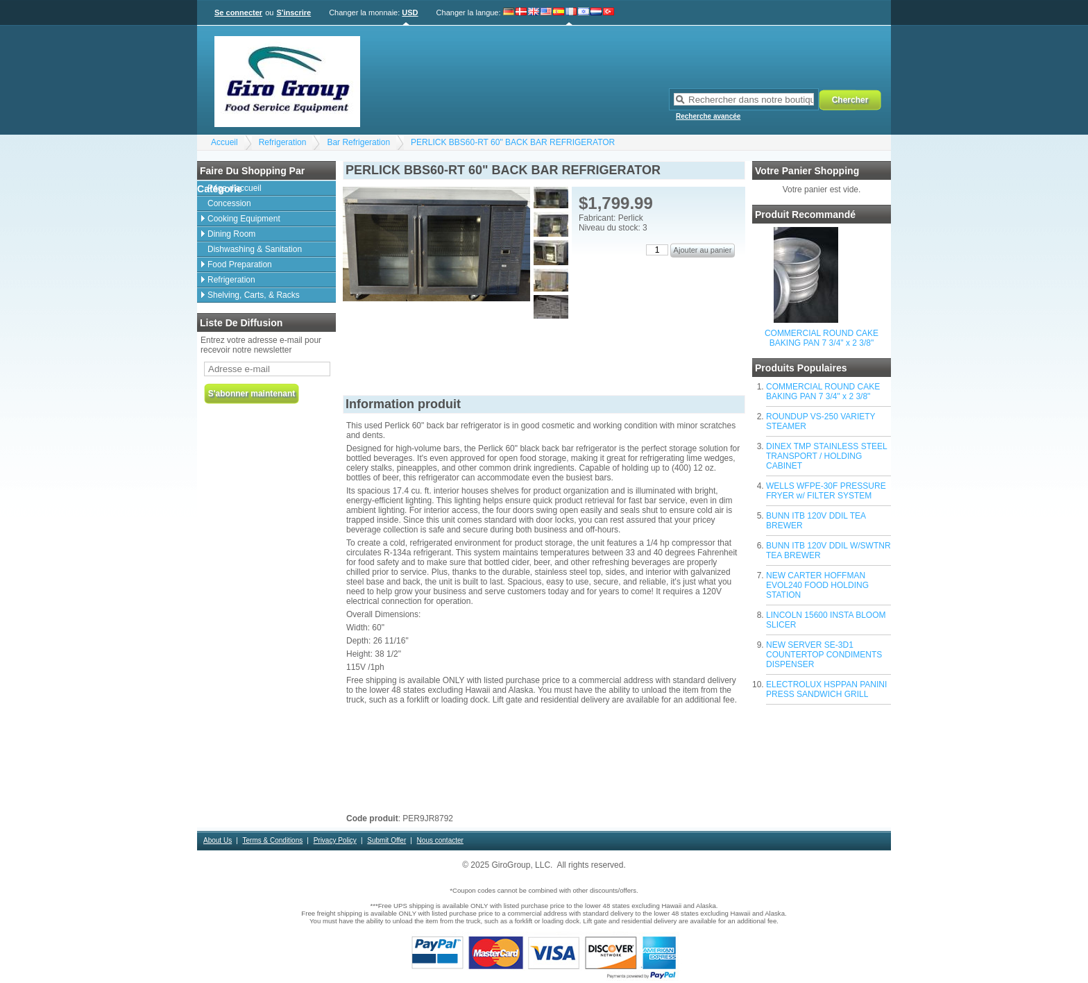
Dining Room (231, 234)
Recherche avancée (708, 116)
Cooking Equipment (243, 219)
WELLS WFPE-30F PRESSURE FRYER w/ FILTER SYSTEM (826, 491)
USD (410, 12)
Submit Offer (386, 840)
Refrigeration (283, 142)
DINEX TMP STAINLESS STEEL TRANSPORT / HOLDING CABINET (826, 456)
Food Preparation (239, 264)
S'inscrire (293, 12)
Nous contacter (440, 840)
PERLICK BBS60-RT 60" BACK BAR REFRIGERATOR (513, 142)
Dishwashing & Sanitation (254, 249)
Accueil (224, 142)
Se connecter (238, 12)
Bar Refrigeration (358, 142)
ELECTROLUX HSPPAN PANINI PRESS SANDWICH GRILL (826, 689)
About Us (217, 840)
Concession (229, 203)
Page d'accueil (234, 188)
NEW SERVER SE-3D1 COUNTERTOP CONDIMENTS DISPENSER (824, 654)
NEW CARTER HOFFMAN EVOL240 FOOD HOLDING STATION (817, 585)
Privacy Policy (335, 840)
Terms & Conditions (273, 840)
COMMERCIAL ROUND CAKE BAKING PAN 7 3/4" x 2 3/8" (821, 338)
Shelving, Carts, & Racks (253, 295)
